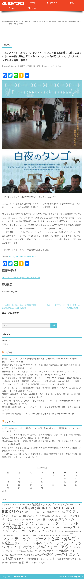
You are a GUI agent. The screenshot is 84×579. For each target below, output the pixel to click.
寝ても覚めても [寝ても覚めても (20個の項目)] (34, 555)
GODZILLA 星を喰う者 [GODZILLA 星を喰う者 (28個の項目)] (25, 508)
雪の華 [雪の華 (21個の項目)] (25, 562)
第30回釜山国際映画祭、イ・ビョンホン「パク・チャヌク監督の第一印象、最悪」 (38, 407)
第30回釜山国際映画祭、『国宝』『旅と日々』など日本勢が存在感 (31, 413)
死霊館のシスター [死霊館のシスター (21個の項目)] (70, 559)
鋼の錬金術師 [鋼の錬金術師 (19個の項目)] (15, 562)
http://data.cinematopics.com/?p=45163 (21, 277)
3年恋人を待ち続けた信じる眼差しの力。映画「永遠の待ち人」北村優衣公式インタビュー (41, 428)
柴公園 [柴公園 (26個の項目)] (57, 559)
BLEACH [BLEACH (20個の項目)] (6, 508)
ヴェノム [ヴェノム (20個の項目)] (14, 550)
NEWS (7, 44)
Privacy (12, 8)
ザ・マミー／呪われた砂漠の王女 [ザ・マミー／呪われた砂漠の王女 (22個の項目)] (46, 519)
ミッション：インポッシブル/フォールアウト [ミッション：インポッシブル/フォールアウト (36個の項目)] (42, 544)
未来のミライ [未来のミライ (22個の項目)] (21, 559)
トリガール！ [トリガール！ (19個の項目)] (8, 535)
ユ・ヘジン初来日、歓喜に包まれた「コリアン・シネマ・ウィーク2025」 (34, 378)
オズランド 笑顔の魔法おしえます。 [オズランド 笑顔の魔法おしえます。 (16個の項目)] (46, 516)
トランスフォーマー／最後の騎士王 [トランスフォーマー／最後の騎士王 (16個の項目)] (69, 531)
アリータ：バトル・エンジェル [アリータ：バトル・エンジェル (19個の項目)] (19, 515)
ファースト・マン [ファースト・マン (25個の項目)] (25, 543)
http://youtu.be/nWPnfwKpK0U (22, 256)
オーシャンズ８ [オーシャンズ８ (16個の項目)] (64, 516)
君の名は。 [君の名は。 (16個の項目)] (30, 551)
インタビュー (52, 2)
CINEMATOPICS (13, 3)
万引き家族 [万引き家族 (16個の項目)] (22, 551)
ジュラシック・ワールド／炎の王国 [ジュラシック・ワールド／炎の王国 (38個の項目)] (40, 525)
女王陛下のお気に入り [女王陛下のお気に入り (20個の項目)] (45, 550)
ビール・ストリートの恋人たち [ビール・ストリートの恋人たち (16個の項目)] (58, 536)
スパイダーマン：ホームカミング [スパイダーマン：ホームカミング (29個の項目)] (40, 529)
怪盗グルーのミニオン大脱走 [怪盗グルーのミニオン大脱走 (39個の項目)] (41, 556)
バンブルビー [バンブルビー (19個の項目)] (42, 535)
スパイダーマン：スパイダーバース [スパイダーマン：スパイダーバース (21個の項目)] (54, 527)
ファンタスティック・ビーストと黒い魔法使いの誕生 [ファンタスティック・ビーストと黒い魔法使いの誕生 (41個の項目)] (41, 539)
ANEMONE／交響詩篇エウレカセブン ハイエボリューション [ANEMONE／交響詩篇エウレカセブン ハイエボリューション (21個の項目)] (49, 504)
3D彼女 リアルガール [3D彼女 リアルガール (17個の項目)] (10, 504)
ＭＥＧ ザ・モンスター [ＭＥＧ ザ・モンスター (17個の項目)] (37, 562)
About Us (32, 8)
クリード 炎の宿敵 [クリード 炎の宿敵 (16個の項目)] (21, 520)
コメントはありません (52, 66)
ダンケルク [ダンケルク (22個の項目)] (51, 531)
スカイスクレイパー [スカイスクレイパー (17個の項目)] (29, 528)
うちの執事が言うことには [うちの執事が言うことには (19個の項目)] (53, 512)
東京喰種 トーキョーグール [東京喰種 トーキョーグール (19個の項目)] (40, 559)
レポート (32, 2)
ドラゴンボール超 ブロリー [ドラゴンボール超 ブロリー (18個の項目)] (25, 535)
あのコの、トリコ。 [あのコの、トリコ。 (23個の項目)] (31, 511)
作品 (72, 2)
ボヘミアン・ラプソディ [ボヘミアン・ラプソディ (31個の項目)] (55, 543)
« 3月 (4, 491)
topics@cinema (10, 66)
